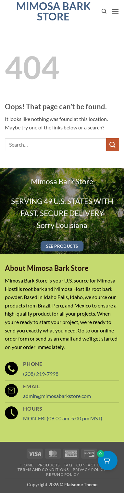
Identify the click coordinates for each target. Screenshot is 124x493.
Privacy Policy (89, 469)
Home (26, 465)
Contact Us (89, 465)
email (66, 338)
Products (48, 465)
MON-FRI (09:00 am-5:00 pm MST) (62, 418)
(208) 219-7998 (40, 374)
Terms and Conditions (43, 469)
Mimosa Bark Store (53, 11)
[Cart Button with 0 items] (108, 460)
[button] (115, 11)
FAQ (68, 465)
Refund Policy (62, 474)
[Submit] (112, 144)
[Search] (104, 11)
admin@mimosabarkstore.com (57, 396)
